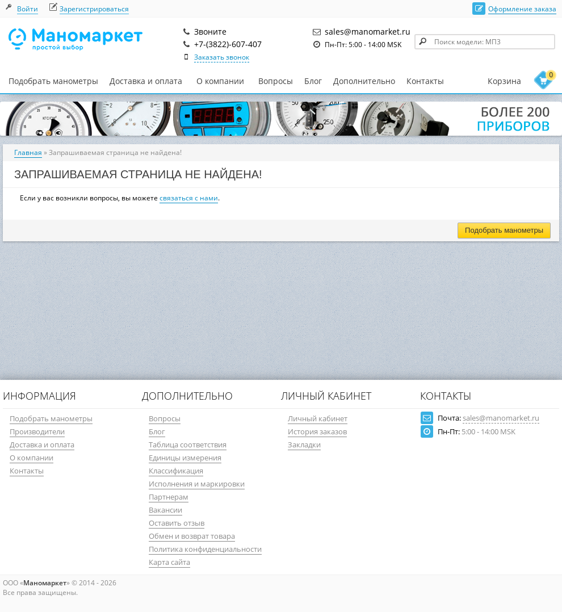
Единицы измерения (185, 457)
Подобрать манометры (53, 81)
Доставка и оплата (146, 81)
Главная (28, 152)
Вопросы (275, 81)
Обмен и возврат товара (192, 536)
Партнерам (168, 497)
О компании (220, 81)
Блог (313, 81)
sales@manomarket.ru (501, 418)
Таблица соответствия (188, 444)
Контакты (425, 81)
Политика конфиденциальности (205, 549)
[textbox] (484, 41)
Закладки (304, 444)
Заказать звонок (221, 57)
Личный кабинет (317, 418)
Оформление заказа (522, 9)
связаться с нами (189, 198)
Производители (37, 431)
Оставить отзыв (176, 523)
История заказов (317, 431)
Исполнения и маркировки (197, 484)
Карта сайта (169, 562)
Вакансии (165, 510)
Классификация (176, 471)
